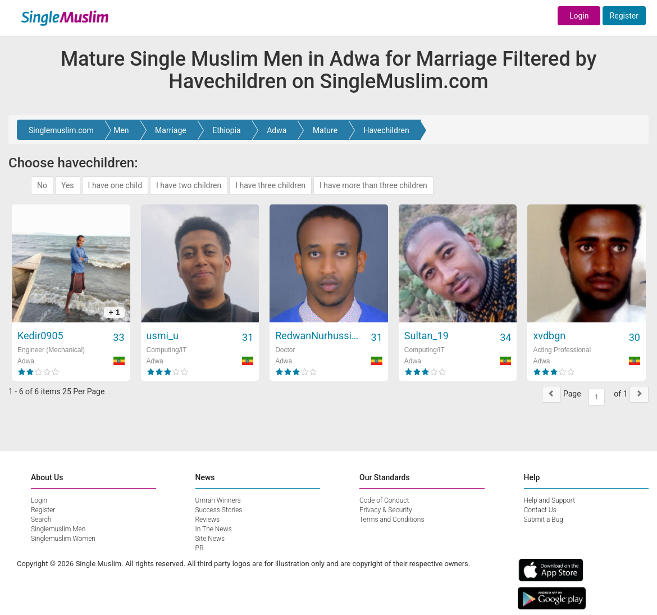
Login (579, 15)
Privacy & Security (385, 510)
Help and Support (550, 500)
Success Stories (219, 510)
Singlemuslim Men (58, 529)
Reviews (207, 519)
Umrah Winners (218, 500)
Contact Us (540, 510)
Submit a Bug (543, 519)
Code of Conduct (384, 500)
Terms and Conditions (392, 519)
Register (624, 15)
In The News (213, 529)
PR (199, 548)
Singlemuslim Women (63, 539)
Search (41, 519)
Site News (210, 539)
